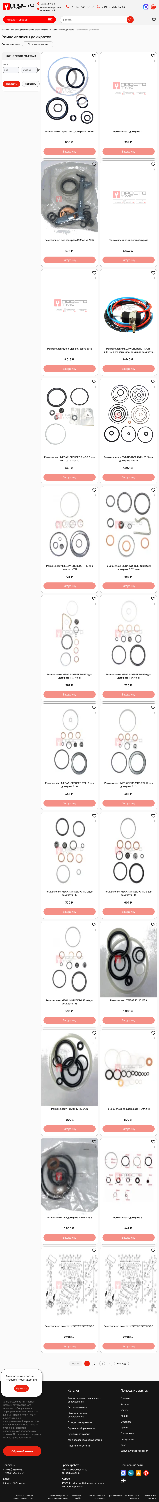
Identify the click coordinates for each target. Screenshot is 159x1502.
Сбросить (30, 83)
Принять (21, 1388)
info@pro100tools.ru (14, 1483)
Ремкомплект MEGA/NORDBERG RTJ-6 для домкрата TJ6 (69, 1002)
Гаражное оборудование (81, 1428)
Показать (11, 83)
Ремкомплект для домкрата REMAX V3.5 (69, 1217)
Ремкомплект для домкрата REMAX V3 (128, 1108)
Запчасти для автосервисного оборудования (84, 1400)
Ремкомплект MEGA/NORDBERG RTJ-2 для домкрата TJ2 (69, 893)
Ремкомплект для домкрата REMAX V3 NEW (69, 240)
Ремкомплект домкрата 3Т (128, 1217)
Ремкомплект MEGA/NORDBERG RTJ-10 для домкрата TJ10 (69, 784)
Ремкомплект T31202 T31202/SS (128, 1000)
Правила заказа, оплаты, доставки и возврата (123, 1496)
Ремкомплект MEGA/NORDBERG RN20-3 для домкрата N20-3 (128, 459)
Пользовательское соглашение (96, 1496)
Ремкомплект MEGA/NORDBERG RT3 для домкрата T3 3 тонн (69, 676)
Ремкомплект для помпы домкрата (128, 240)
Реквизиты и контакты (150, 1496)
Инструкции (127, 1439)
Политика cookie (76, 1496)
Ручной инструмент (79, 1434)
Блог (123, 1445)
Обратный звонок (22, 1451)
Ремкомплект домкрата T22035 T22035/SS (128, 1326)
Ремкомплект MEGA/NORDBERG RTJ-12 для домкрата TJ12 (128, 784)
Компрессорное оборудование (85, 1440)
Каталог (125, 1404)
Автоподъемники (77, 1407)
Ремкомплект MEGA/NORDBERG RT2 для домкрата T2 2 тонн (128, 567)
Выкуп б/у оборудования (134, 1450)
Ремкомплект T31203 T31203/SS (69, 1108)
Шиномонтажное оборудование (77, 1415)
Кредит (125, 1427)
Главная (125, 1398)
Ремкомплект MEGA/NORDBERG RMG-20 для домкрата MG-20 (69, 459)
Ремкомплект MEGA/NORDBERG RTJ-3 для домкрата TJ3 (128, 893)
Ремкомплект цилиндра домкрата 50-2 (69, 348)
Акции (124, 1415)
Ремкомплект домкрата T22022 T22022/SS (69, 1326)
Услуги (124, 1410)
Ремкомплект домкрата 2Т (128, 131)
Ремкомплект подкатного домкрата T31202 (69, 131)
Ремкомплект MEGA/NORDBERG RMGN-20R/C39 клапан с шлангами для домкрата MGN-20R (128, 352)
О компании (127, 1433)
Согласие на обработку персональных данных (57, 1496)
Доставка (126, 1421)
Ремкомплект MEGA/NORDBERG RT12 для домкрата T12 (69, 567)
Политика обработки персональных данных (23, 1496)
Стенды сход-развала (80, 1422)
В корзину (69, 151)
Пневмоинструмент (79, 1445)
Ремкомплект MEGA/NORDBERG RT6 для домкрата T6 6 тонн (128, 676)
